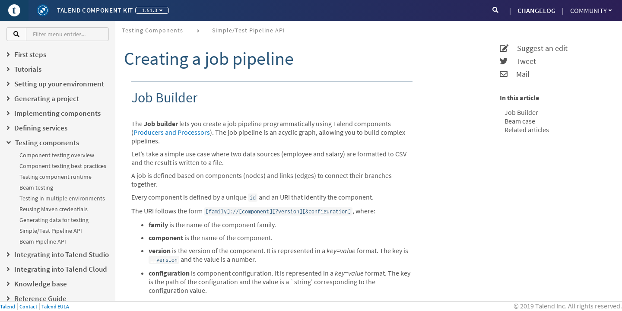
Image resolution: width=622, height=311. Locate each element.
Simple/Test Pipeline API (50, 231)
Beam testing (36, 187)
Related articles (527, 129)
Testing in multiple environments (62, 198)
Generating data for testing (54, 220)
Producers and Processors (171, 132)
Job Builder (521, 112)
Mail (515, 74)
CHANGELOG (536, 10)
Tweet (518, 61)
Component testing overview (56, 155)
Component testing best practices (62, 166)
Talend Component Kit (95, 10)
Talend (7, 306)
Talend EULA (55, 306)
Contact (28, 306)
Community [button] (591, 10)
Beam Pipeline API (42, 241)
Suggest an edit (534, 48)
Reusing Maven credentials (53, 209)
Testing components (152, 30)
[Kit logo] (43, 10)
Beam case (520, 121)
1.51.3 (152, 10)
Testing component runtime (55, 177)
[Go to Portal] (14, 10)
